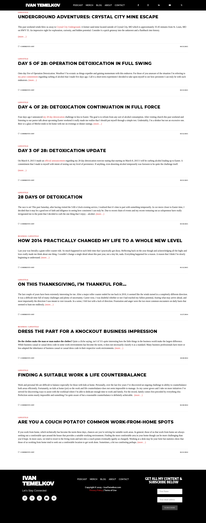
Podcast (78, 5)
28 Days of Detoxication (50, 197)
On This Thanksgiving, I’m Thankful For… (72, 284)
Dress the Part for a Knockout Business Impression (87, 331)
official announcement (55, 160)
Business (22, 236)
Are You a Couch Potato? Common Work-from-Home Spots (96, 422)
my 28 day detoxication (53, 117)
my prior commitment (28, 77)
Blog (99, 5)
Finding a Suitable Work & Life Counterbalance (82, 375)
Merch (89, 5)
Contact (120, 5)
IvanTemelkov (38, 481)
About (108, 5)
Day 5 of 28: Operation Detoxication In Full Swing (84, 63)
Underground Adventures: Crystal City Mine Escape (88, 16)
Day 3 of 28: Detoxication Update (62, 150)
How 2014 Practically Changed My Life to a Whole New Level (100, 240)
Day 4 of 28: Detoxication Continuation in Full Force (89, 107)
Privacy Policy (96, 490)
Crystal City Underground (68, 27)
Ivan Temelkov (42, 5)
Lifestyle (23, 12)
